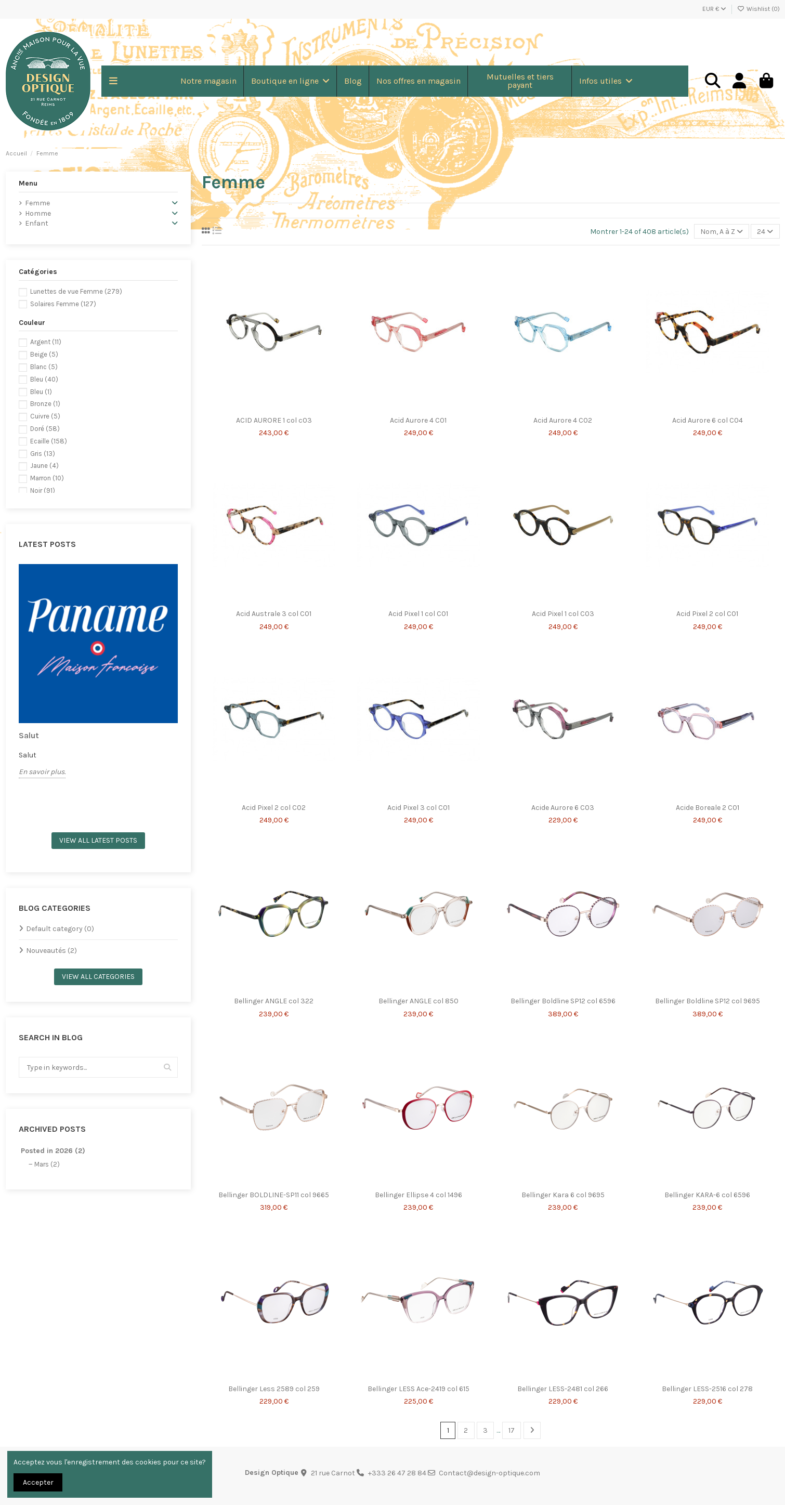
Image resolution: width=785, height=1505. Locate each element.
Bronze (45, 404)
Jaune (44, 465)
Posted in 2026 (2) (53, 1150)
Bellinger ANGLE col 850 (418, 1001)
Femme (37, 203)
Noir (42, 490)
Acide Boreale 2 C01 (707, 807)
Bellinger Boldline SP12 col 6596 (563, 1001)
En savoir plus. (42, 771)
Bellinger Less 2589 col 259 (274, 1388)
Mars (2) (47, 1164)
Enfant (36, 223)
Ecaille (48, 441)
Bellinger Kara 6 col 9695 (563, 1194)
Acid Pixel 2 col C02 (274, 807)
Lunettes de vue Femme (76, 291)
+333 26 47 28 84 (397, 1473)
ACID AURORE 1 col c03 (274, 420)
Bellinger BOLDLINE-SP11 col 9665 (273, 1194)
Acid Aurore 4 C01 (418, 420)
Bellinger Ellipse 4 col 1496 (418, 1194)
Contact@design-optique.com (489, 1473)
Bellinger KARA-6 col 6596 (707, 1194)
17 (511, 1430)
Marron (47, 478)
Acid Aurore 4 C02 (562, 420)
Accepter (38, 1482)
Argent (45, 342)
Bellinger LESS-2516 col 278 (707, 1388)
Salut (29, 735)
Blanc (44, 367)
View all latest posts (98, 840)
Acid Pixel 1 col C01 (418, 613)
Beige (44, 354)
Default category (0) (60, 928)
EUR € (714, 8)
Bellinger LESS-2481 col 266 (562, 1388)
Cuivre (45, 416)
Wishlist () (758, 8)
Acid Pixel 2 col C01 (707, 613)
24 (765, 231)
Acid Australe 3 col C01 (273, 613)
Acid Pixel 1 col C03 (563, 613)
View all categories (98, 976)
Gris (42, 453)
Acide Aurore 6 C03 (562, 807)
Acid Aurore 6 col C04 (707, 420)
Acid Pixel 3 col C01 (418, 807)
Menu (28, 183)
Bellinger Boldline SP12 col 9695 (707, 1001)
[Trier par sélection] (721, 231)
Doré (45, 429)
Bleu (44, 379)
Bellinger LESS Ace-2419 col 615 (418, 1388)
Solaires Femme (63, 304)
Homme (38, 213)
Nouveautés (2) (51, 950)
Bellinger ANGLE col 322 (273, 1001)
